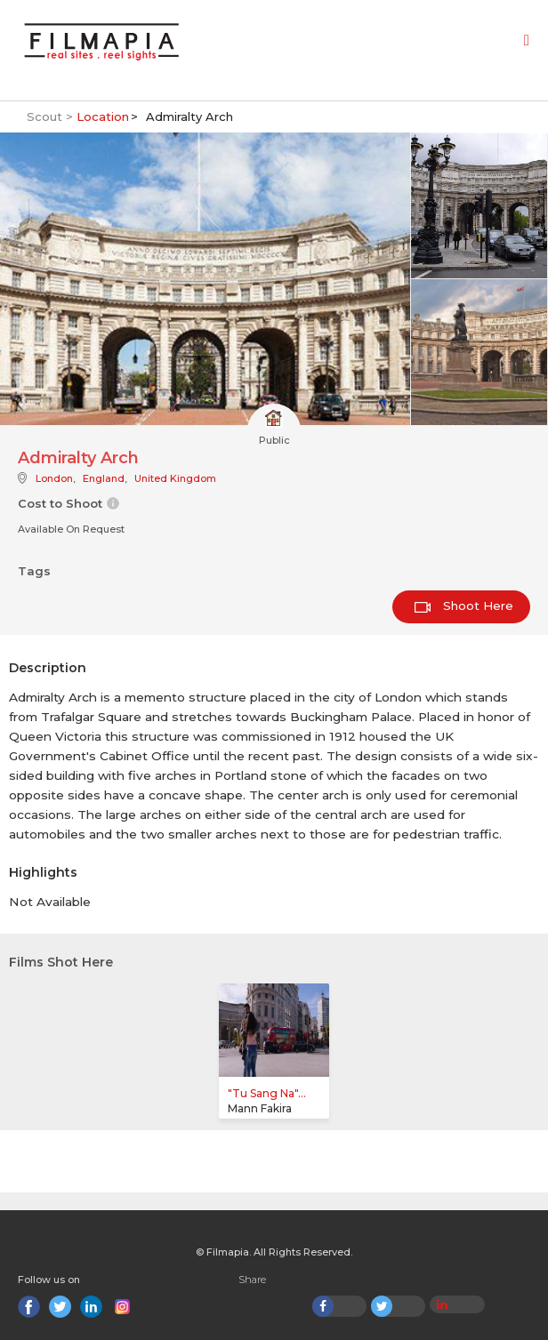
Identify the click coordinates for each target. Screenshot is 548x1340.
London (54, 478)
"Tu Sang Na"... (267, 1093)
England (104, 478)
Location (103, 116)
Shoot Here (464, 605)
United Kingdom (175, 478)
